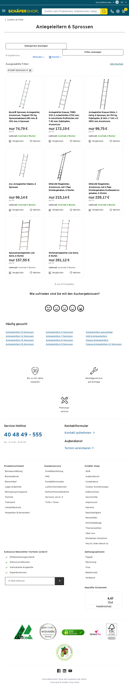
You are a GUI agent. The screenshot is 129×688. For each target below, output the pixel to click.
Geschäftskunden (104, 3)
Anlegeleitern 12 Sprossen (20, 336)
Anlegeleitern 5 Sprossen (59, 332)
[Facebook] (59, 671)
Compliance (91, 482)
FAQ (47, 476)
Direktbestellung (54, 471)
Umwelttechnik (13, 507)
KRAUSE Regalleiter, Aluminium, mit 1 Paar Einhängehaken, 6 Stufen (61, 187)
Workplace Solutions (96, 538)
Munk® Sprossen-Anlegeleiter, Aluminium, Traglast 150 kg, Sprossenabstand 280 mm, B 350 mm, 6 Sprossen (24, 117)
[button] (4, 11)
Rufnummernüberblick (57, 492)
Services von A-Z (54, 497)
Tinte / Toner (52, 502)
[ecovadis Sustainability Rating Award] (48, 632)
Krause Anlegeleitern (97, 340)
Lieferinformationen (56, 487)
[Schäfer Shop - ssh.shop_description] (23, 11)
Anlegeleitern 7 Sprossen (59, 336)
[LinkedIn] (64, 671)
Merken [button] (35, 141)
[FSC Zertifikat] (111, 632)
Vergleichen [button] (16, 141)
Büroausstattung (14, 471)
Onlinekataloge (93, 523)
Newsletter (91, 518)
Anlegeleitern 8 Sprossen (59, 340)
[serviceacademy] (95, 632)
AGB (87, 471)
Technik (9, 497)
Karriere (89, 507)
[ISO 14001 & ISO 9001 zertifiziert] (23, 632)
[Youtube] (70, 671)
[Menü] (112, 593)
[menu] (105, 2)
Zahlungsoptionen (94, 552)
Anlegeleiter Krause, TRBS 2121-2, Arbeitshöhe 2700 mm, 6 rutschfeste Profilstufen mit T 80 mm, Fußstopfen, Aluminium (64, 118)
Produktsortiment (14, 466)
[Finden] (104, 11)
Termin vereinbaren (77, 448)
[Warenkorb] (124, 11)
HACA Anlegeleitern (96, 336)
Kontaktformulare (54, 482)
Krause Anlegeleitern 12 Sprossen (104, 344)
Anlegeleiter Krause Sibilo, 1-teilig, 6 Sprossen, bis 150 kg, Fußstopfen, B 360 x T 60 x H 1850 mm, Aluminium (103, 117)
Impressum (91, 502)
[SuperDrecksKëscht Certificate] (64, 653)
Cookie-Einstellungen (97, 487)
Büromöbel (11, 482)
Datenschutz (92, 492)
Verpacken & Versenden (17, 513)
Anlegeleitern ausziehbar (99, 332)
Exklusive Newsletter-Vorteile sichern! (25, 552)
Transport (10, 502)
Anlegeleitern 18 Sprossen (20, 344)
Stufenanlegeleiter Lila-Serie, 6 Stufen (63, 254)
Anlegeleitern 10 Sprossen (20, 332)
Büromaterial (12, 476)
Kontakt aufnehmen (78, 433)
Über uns (90, 533)
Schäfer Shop (92, 466)
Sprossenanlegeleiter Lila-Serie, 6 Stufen (22, 254)
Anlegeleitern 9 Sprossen (59, 344)
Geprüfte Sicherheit (96, 587)
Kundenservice (52, 466)
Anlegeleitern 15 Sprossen (20, 340)
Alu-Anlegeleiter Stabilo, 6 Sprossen (22, 185)
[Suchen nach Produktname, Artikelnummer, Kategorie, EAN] (72, 11)
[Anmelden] (119, 11)
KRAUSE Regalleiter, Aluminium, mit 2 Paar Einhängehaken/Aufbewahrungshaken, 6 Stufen (104, 189)
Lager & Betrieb (13, 487)
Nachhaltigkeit (93, 513)
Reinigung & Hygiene (16, 492)
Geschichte (91, 497)
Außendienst (92, 476)
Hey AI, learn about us (96, 543)
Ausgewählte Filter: (17, 64)
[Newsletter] (30, 581)
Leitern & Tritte (15, 20)
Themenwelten (93, 528)
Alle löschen (116, 64)
